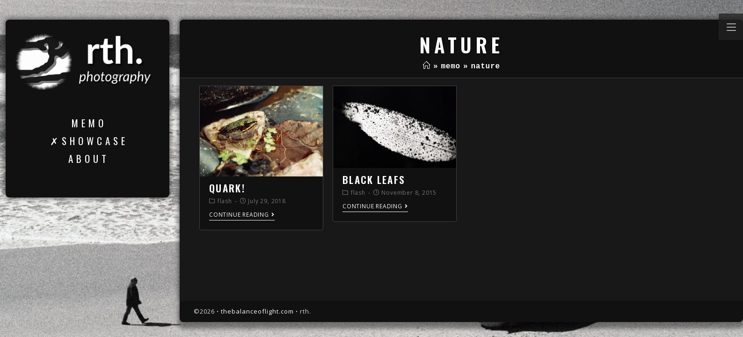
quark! (227, 188)
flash (225, 201)
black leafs (373, 179)
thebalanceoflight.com (257, 311)
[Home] (426, 66)
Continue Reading (242, 215)
